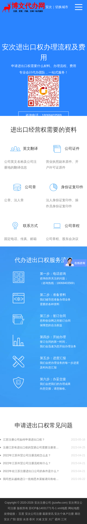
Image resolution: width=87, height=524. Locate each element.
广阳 (13, 519)
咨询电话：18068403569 (44, 115)
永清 (26, 519)
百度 (21, 513)
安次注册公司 (42, 502)
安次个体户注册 (64, 513)
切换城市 (61, 7)
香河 (32, 519)
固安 (19, 519)
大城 (38, 519)
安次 (48, 7)
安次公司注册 (33, 513)
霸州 (57, 519)
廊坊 (77, 513)
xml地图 (63, 508)
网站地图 (73, 508)
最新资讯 (48, 513)
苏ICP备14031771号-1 (43, 508)
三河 (64, 519)
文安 (45, 519)
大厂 (51, 519)
